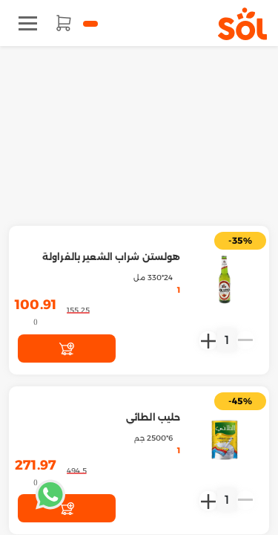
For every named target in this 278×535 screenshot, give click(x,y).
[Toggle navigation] (27, 23)
